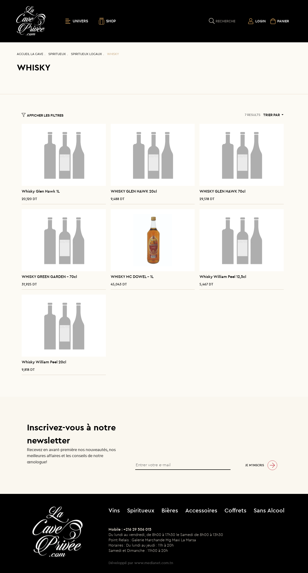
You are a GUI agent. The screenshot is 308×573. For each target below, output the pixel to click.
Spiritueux (57, 54)
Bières (169, 510)
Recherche (225, 21)
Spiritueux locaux (86, 54)
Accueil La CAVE (30, 54)
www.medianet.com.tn (153, 562)
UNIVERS (76, 21)
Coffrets (235, 510)
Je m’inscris (254, 465)
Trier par (272, 115)
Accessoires (201, 510)
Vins (114, 510)
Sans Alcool (269, 510)
